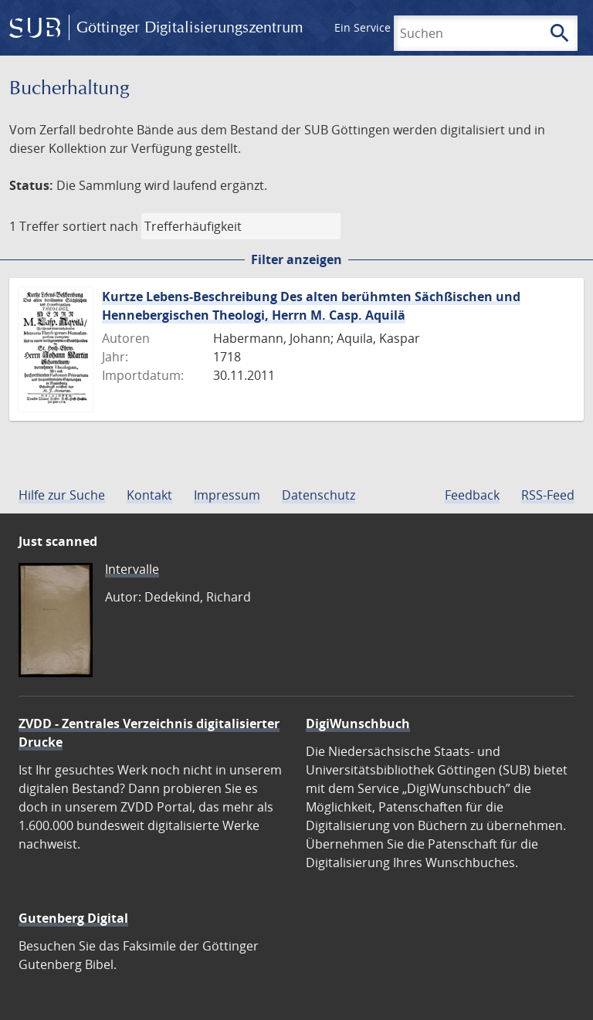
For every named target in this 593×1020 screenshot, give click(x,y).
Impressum (227, 494)
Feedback (472, 494)
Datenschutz (318, 494)
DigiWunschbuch (358, 723)
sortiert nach (100, 226)
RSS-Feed (547, 494)
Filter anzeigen (296, 259)
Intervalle (132, 569)
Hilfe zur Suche (62, 494)
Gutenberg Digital (73, 918)
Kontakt (149, 494)
